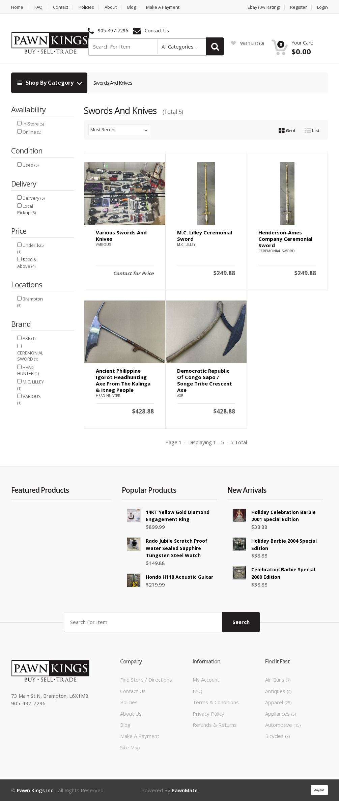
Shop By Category (46, 82)
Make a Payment (164, 7)
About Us (131, 713)
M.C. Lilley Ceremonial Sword (204, 235)
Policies (87, 7)
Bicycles (277, 736)
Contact (61, 7)
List (312, 130)
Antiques (278, 691)
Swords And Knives (112, 82)
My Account (206, 679)
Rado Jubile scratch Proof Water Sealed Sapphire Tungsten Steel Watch (176, 548)
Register (298, 7)
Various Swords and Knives (121, 235)
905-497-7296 (113, 31)
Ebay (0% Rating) (263, 7)
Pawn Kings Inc (35, 790)
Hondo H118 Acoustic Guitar (179, 577)
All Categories (178, 46)
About (111, 7)
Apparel (278, 702)
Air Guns (277, 679)
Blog (132, 7)
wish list (247, 43)
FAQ (39, 7)
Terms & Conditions (216, 702)
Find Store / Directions (146, 679)
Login (322, 7)
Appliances (280, 713)
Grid (287, 130)
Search (241, 622)
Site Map (130, 747)
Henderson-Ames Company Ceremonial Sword (285, 239)
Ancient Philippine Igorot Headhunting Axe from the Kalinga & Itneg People (123, 380)
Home (17, 7)
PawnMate (185, 790)
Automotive (283, 724)
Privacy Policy (208, 713)
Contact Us (157, 31)
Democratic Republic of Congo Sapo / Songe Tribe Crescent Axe (204, 380)
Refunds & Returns (215, 724)
